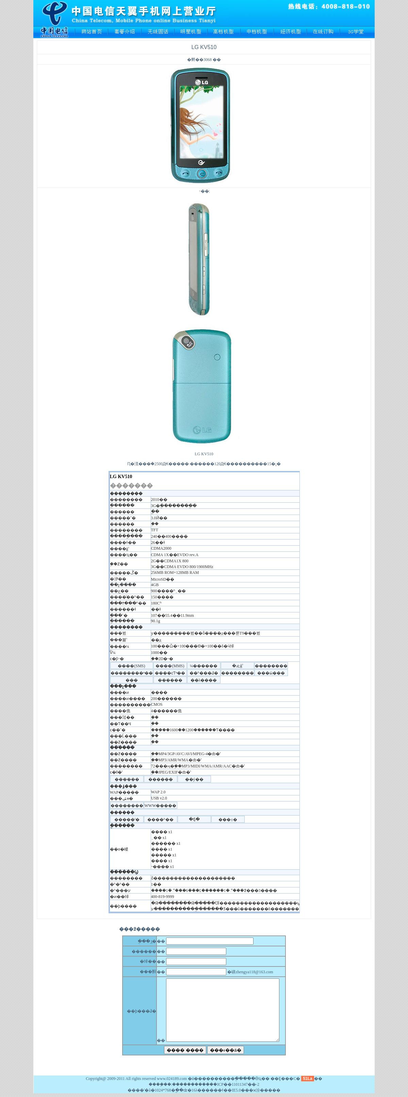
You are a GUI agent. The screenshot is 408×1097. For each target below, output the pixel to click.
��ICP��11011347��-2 (234, 1084)
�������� (187, 1084)
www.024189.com (172, 1078)
